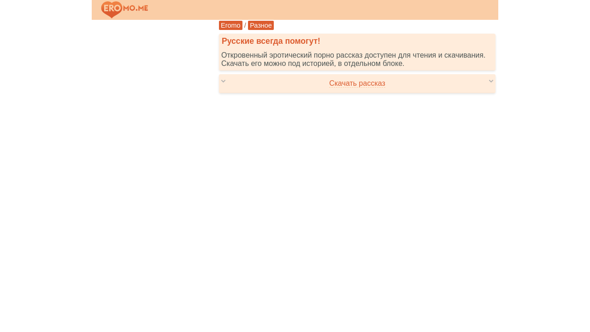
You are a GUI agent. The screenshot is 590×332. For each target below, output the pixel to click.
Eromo (231, 25)
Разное (261, 25)
